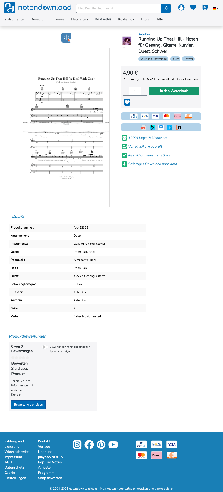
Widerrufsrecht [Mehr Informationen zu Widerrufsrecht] (16, 451)
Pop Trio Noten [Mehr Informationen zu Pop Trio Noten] (50, 462)
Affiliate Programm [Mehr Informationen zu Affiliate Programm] (46, 470)
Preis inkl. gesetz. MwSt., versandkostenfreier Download (161, 79)
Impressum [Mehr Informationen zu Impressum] (13, 457)
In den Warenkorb (174, 91)
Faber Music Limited (87, 316)
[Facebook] (89, 448)
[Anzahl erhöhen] (144, 91)
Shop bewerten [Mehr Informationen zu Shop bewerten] (50, 478)
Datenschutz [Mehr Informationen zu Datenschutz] (14, 467)
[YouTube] (113, 448)
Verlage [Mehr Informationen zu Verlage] (44, 446)
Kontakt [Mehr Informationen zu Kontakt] (44, 441)
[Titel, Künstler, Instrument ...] (118, 8)
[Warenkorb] (205, 8)
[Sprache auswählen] (216, 9)
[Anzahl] (135, 91)
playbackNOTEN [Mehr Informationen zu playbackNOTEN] (50, 457)
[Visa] (171, 444)
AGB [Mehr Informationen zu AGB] (8, 462)
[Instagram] (77, 448)
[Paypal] (141, 444)
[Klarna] (156, 455)
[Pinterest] (101, 448)
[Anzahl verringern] (126, 91)
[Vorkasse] (171, 455)
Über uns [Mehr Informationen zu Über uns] (45, 451)
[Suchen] (166, 8)
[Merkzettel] (193, 8)
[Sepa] (156, 444)
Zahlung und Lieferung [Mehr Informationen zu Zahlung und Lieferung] (14, 444)
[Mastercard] (141, 455)
